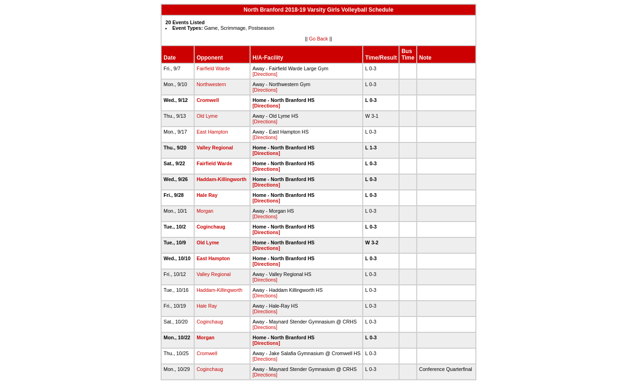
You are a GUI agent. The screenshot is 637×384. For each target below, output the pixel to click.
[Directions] (264, 74)
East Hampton (212, 132)
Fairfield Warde (213, 68)
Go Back (318, 38)
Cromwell (208, 100)
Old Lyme (207, 116)
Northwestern (211, 84)
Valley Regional (215, 147)
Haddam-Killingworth (221, 179)
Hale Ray (207, 195)
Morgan (205, 211)
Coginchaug (211, 226)
